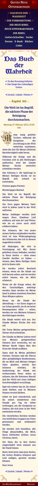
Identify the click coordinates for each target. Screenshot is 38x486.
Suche (29, 37)
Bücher (29, 41)
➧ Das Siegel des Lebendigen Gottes (19, 86)
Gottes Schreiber (14, 37)
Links (19, 45)
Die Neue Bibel (19, 24)
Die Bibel (19, 32)
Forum (8, 41)
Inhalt (19, 94)
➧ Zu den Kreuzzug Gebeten (19, 81)
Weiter (28, 94)
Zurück (9, 94)
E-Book (19, 41)
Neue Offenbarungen (19, 28)
